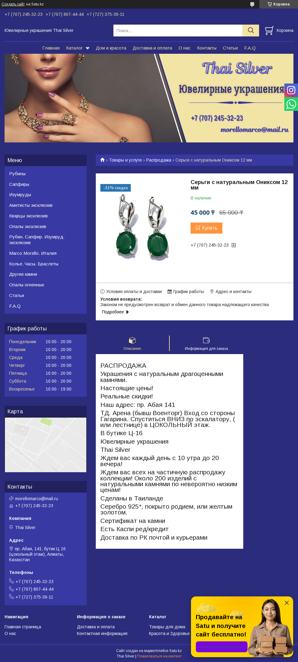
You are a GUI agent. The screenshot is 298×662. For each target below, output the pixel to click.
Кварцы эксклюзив (28, 215)
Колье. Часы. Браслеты (33, 263)
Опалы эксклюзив (27, 226)
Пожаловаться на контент (159, 656)
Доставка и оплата (152, 47)
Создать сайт (13, 4)
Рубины (17, 173)
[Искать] (250, 30)
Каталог (74, 47)
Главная (51, 47)
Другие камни (23, 274)
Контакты (207, 47)
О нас (184, 47)
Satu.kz (175, 651)
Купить (209, 227)
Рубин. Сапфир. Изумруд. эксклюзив (36, 239)
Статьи (230, 47)
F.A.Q (250, 47)
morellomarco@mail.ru (36, 498)
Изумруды (20, 194)
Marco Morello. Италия (33, 253)
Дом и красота (111, 47)
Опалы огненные (26, 284)
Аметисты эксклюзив (31, 205)
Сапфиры (19, 184)
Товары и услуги (125, 160)
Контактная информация (102, 633)
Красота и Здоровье (169, 633)
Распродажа (158, 160)
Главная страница (23, 626)
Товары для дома (167, 626)
